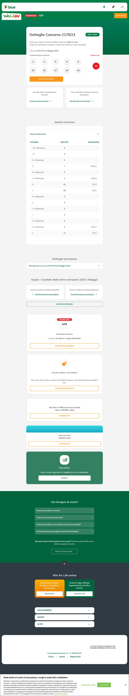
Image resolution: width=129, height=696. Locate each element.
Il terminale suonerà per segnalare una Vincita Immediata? (58, 564)
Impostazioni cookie (88, 686)
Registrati (49, 626)
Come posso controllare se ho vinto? (50, 550)
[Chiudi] (125, 685)
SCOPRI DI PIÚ (64, 437)
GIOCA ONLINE (121, 15)
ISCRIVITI (64, 510)
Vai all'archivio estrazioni (80, 101)
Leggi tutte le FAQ (63, 584)
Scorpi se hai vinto (46, 79)
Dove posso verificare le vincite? (48, 543)
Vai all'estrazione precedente (47, 294)
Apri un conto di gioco (64, 388)
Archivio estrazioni (64, 304)
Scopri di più (79, 626)
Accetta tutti (104, 686)
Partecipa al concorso (64, 346)
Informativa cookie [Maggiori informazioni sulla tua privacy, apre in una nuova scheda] (60, 695)
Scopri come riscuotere (39, 101)
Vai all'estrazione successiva (82, 294)
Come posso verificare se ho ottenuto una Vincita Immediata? (59, 557)
